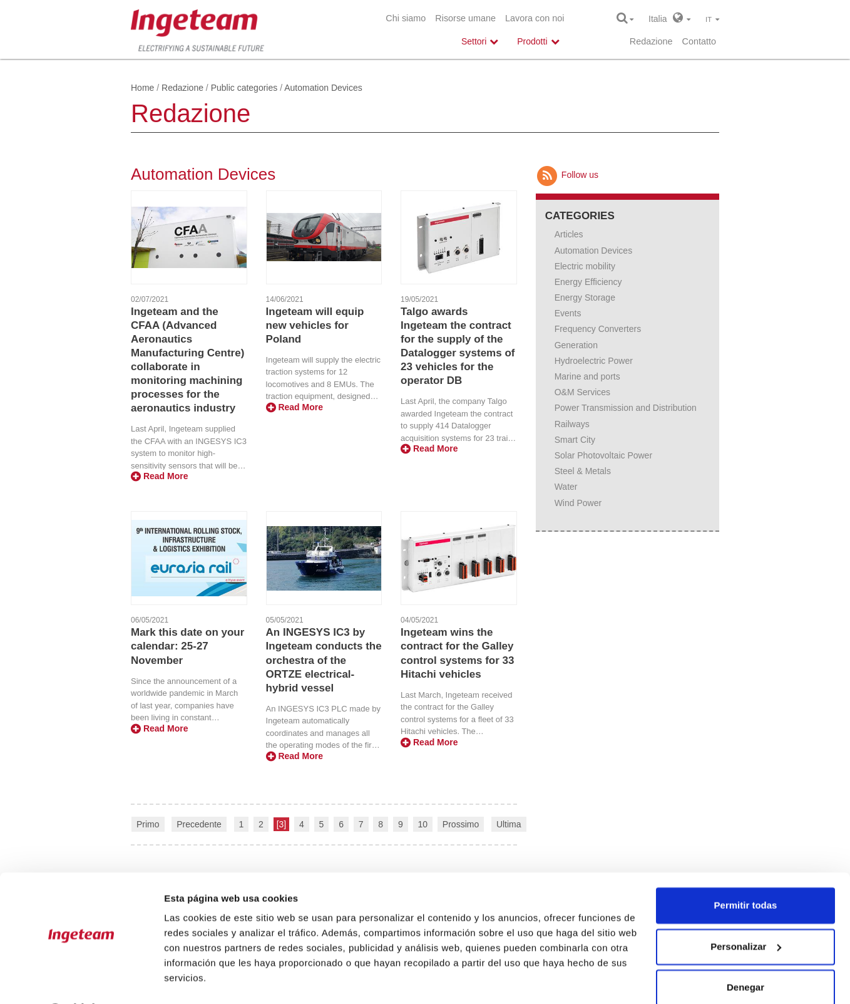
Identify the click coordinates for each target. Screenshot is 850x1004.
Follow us (567, 175)
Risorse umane (465, 18)
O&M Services (582, 392)
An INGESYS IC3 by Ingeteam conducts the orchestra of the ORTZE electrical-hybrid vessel (324, 659)
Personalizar (745, 913)
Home (142, 88)
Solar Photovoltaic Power (603, 455)
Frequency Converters (598, 329)
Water (566, 487)
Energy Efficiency (588, 282)
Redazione (651, 41)
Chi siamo (406, 18)
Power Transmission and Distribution (626, 408)
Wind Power (578, 503)
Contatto (699, 41)
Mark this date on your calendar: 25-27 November (187, 646)
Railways (572, 424)
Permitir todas (745, 872)
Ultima (508, 824)
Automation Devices (594, 251)
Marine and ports (587, 376)
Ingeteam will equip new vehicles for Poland (315, 325)
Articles (569, 234)
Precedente (199, 824)
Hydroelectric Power (594, 361)
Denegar (745, 954)
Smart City (575, 440)
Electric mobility (585, 266)
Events (568, 313)
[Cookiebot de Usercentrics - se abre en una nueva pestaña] (81, 979)
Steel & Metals (583, 471)
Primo (148, 824)
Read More (159, 476)
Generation (576, 345)
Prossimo (461, 824)
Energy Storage (585, 297)
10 (423, 824)
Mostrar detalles (200, 979)
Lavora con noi (534, 18)
